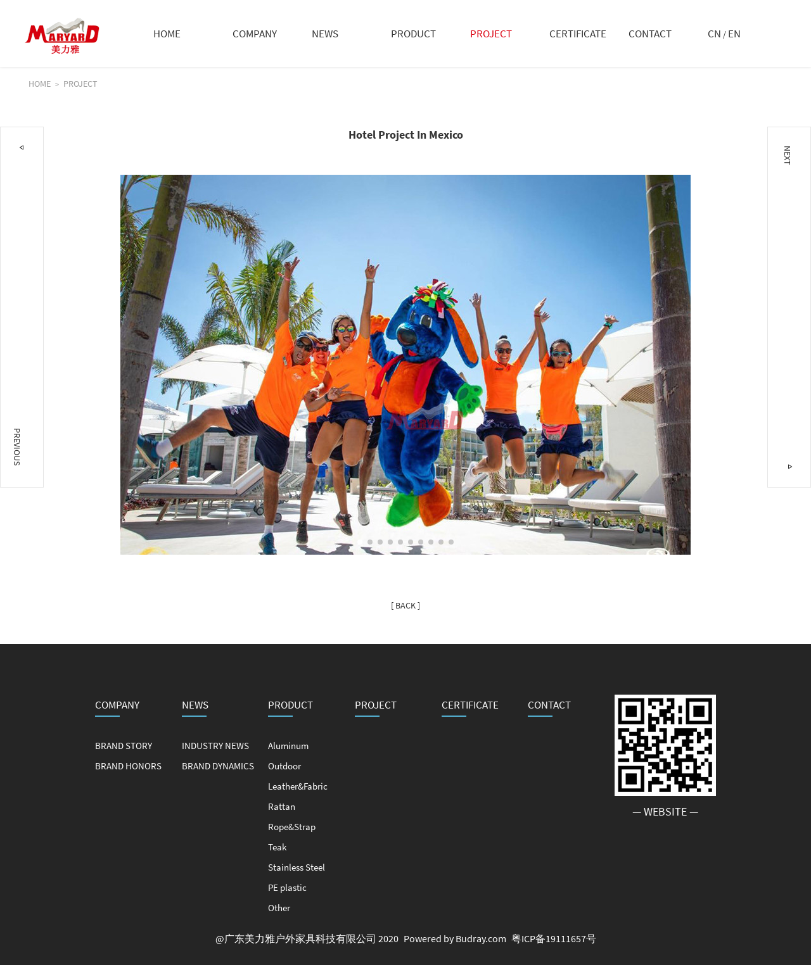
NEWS (325, 34)
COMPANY (255, 34)
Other (279, 908)
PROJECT (491, 34)
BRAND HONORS (128, 766)
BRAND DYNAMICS (218, 766)
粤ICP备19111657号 (553, 938)
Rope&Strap (292, 827)
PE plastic (287, 887)
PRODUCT (413, 34)
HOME (167, 34)
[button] (359, 542)
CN (714, 34)
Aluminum (288, 746)
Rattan (281, 806)
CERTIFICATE (577, 34)
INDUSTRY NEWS (215, 746)
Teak (277, 847)
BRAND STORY (123, 746)
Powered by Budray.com (455, 938)
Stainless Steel (296, 867)
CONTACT (650, 34)
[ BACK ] (405, 605)
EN (734, 34)
